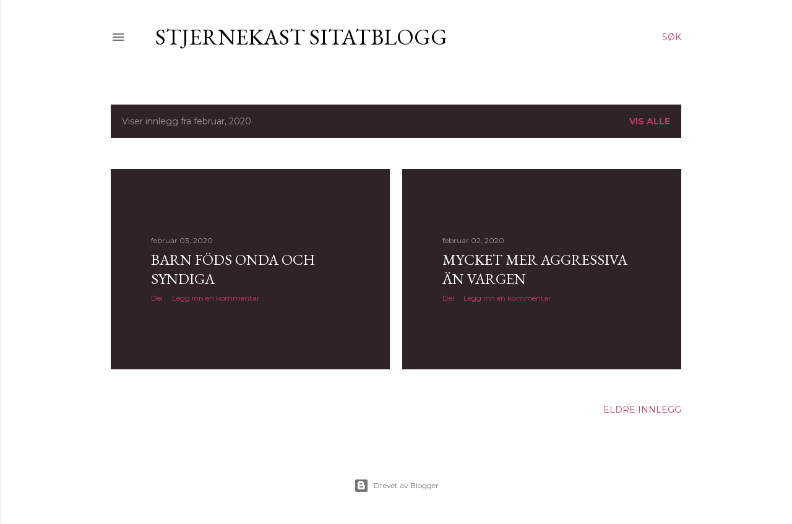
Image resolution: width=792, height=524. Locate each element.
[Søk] (671, 37)
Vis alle (649, 121)
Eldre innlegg (642, 409)
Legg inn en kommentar (216, 298)
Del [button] (157, 298)
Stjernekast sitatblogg (301, 36)
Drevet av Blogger (396, 485)
